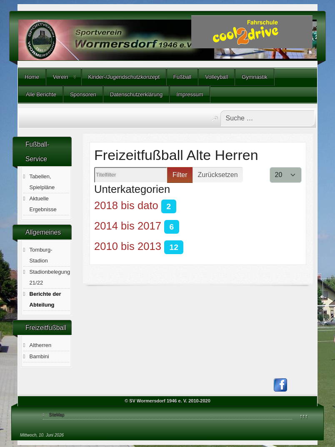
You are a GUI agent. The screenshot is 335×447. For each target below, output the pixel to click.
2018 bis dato (126, 205)
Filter (180, 174)
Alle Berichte (40, 94)
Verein (60, 77)
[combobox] (267, 118)
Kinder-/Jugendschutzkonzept (124, 77)
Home (32, 77)
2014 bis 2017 (127, 226)
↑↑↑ (304, 416)
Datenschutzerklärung (136, 94)
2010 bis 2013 (127, 246)
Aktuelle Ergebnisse (43, 203)
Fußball (182, 77)
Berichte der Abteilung (45, 299)
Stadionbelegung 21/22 (50, 277)
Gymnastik (254, 77)
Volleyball (216, 77)
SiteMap (57, 414)
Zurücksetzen (218, 174)
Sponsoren (83, 94)
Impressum (189, 94)
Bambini (39, 356)
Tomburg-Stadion (41, 255)
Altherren (41, 345)
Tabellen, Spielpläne (42, 181)
